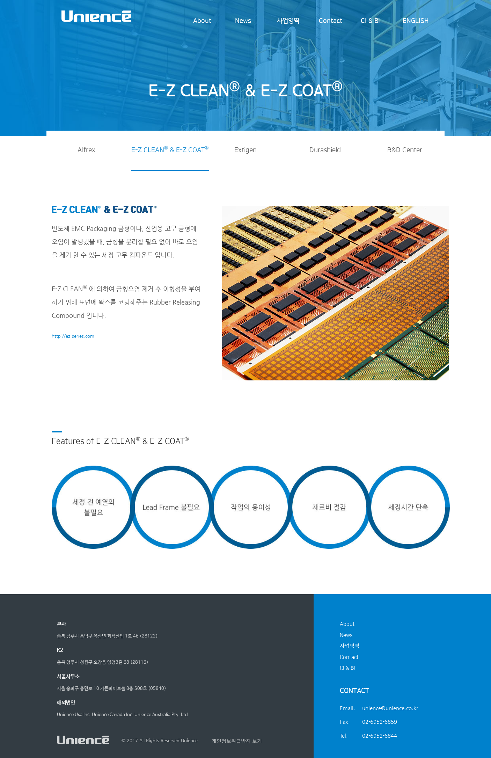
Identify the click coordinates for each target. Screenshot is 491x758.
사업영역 (288, 20)
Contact (330, 20)
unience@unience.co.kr (390, 708)
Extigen (245, 150)
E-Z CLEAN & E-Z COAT (170, 149)
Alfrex (86, 150)
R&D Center (404, 150)
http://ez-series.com (73, 335)
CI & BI (370, 20)
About (202, 20)
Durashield (325, 150)
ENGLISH (416, 20)
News (243, 20)
